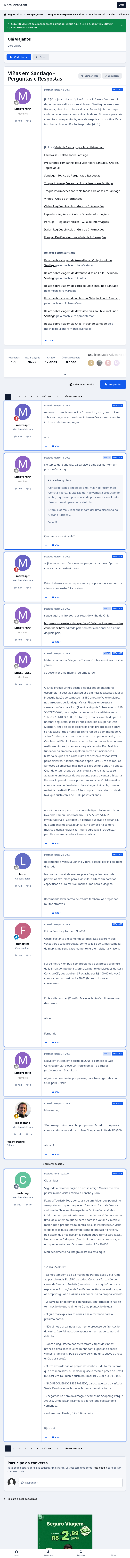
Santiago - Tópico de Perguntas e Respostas (72, 175)
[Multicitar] (46, 446)
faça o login (100, 1467)
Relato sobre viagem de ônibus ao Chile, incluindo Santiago (82, 298)
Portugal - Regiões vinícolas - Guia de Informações (76, 222)
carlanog (23, 1193)
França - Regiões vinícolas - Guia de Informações (75, 237)
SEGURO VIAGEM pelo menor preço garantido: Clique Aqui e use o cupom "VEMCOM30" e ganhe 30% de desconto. (60, 25)
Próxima (46, 396)
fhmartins (23, 944)
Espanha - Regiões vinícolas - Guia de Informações (76, 214)
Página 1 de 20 (74, 396)
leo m (22, 874)
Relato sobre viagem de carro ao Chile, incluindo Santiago (81, 286)
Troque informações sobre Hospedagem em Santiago (78, 183)
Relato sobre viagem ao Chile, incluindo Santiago (75, 323)
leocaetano (22, 1123)
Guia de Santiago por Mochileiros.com (79, 147)
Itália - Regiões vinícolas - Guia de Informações (74, 229)
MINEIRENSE (22, 109)
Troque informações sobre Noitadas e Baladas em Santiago (82, 191)
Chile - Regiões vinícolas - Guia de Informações (74, 206)
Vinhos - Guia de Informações (63, 198)
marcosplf (22, 425)
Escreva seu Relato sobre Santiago (66, 155)
